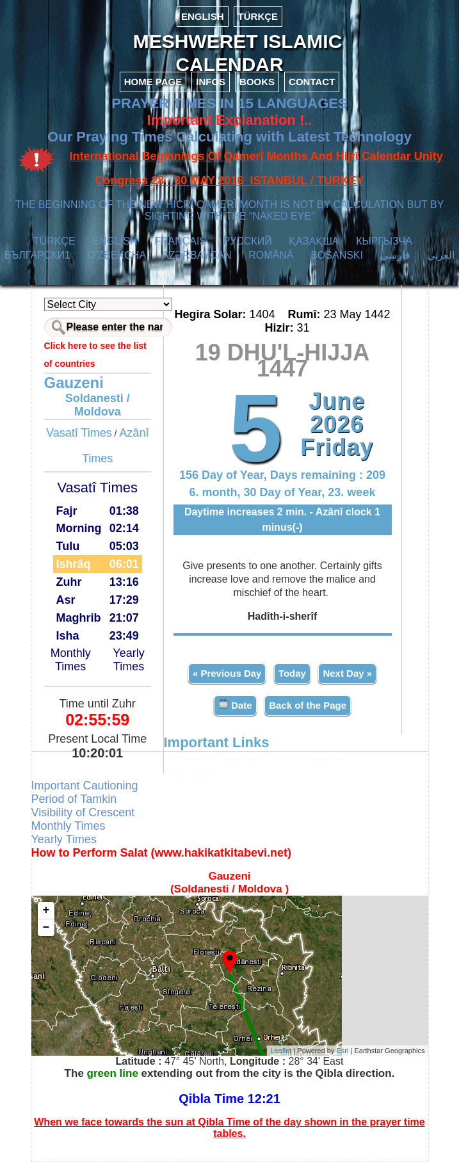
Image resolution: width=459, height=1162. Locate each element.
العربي (441, 255)
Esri (343, 1050)
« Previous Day (227, 673)
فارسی (395, 255)
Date (235, 704)
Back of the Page (307, 705)
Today (292, 673)
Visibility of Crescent (83, 812)
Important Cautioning (84, 785)
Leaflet (280, 1050)
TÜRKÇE (258, 16)
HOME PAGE (153, 81)
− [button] (46, 927)
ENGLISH (202, 16)
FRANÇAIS (180, 241)
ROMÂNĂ (270, 255)
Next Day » (347, 673)
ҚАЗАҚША (314, 241)
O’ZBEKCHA (117, 255)
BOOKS (257, 81)
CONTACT (312, 81)
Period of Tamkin (74, 799)
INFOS (210, 81)
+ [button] (46, 910)
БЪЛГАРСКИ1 (37, 255)
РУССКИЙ (247, 241)
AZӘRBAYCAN (197, 255)
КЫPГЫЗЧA (384, 241)
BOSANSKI (336, 255)
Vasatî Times (79, 432)
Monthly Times (71, 660)
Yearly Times (128, 660)
